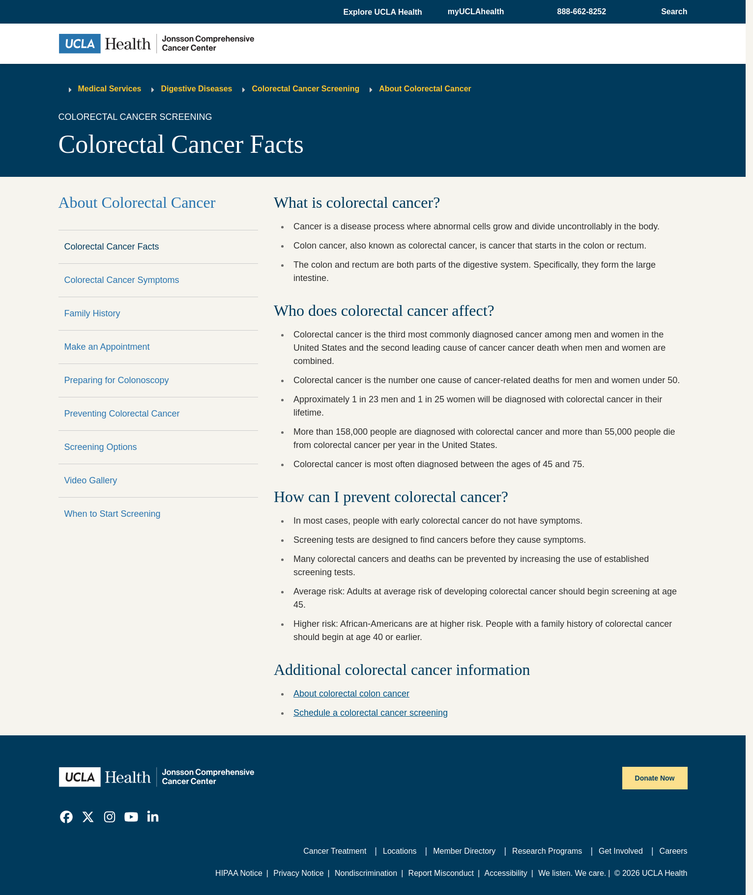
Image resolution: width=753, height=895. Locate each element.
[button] (383, 12)
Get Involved (621, 851)
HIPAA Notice (238, 873)
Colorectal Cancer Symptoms (121, 280)
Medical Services (110, 88)
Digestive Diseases (196, 88)
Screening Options (100, 447)
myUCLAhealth (476, 11)
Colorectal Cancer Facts (111, 247)
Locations (400, 851)
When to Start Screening (112, 514)
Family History (92, 313)
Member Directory (464, 851)
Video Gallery (90, 480)
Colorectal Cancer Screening (305, 88)
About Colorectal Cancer (425, 88)
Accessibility (506, 873)
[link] (66, 817)
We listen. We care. (572, 873)
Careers (674, 851)
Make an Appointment (107, 347)
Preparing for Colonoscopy (116, 380)
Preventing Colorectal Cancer (122, 414)
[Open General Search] (671, 12)
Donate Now (655, 778)
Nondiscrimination (366, 873)
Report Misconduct (441, 873)
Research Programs (547, 851)
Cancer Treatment (334, 851)
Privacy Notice (298, 873)
